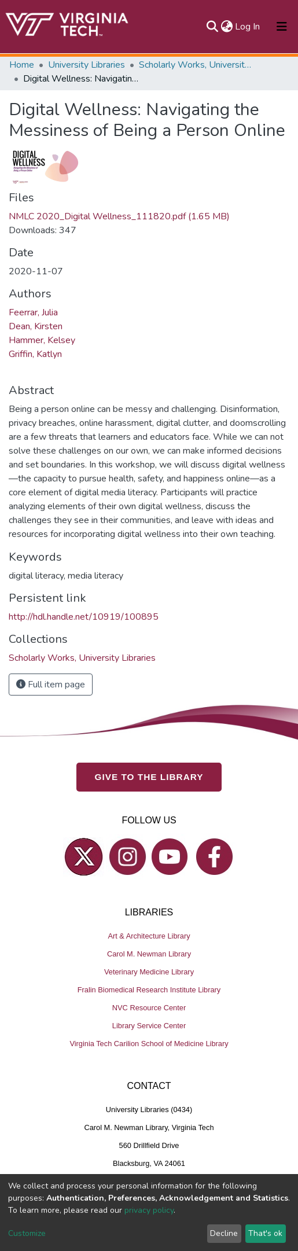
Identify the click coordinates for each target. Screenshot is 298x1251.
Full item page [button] (50, 684)
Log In (248, 26)
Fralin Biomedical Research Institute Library (149, 989)
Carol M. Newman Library (149, 953)
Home (21, 64)
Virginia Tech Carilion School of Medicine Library (148, 1043)
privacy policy (149, 1210)
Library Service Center (149, 1025)
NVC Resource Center (149, 1007)
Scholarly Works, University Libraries (197, 64)
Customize (27, 1233)
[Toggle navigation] (282, 26)
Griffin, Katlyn (35, 354)
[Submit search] (212, 27)
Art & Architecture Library (149, 935)
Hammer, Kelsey (42, 340)
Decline (224, 1233)
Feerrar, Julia (33, 312)
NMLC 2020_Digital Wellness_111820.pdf (119, 216)
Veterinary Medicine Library (149, 971)
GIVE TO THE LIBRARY (149, 777)
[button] (226, 27)
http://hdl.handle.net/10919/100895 (84, 616)
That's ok (265, 1233)
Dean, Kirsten (35, 326)
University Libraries (86, 64)
